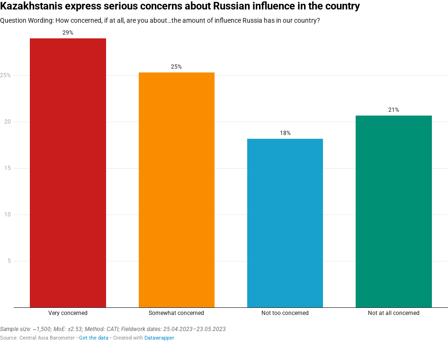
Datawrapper (159, 338)
